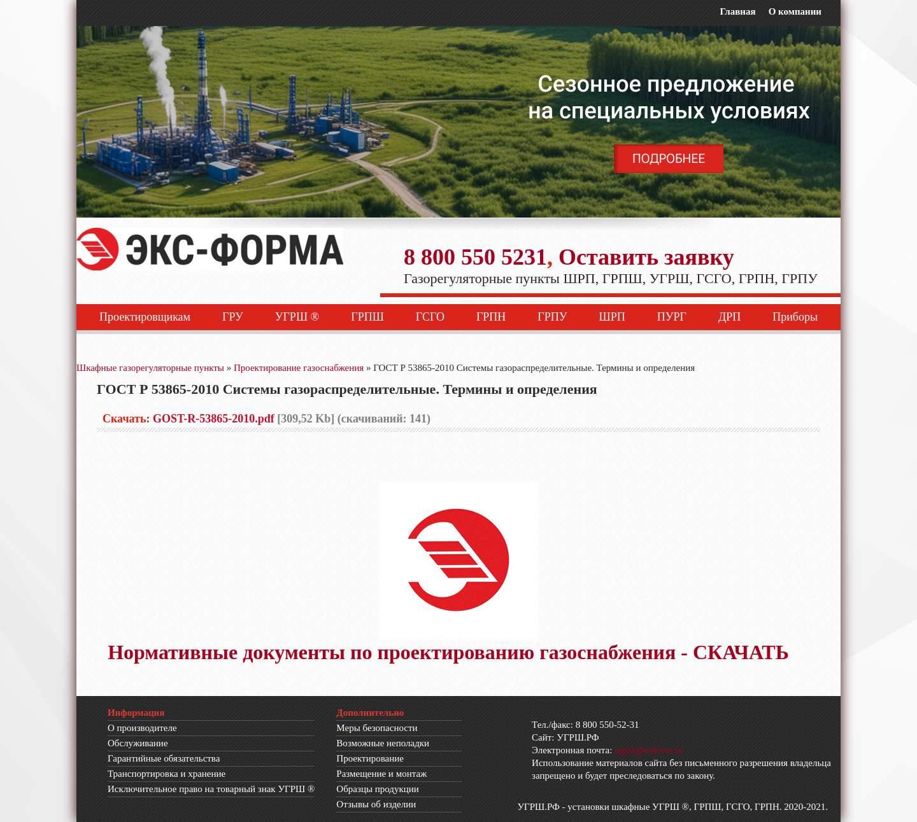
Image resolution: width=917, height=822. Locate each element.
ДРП (729, 316)
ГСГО (430, 316)
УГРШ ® (297, 316)
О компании (795, 11)
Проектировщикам (144, 316)
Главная (737, 11)
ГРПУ (552, 316)
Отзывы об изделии (376, 804)
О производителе (142, 728)
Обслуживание (138, 743)
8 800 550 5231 (475, 257)
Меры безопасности (376, 728)
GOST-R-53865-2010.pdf (213, 418)
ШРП (612, 316)
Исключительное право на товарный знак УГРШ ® (211, 789)
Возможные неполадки (382, 743)
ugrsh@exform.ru (649, 750)
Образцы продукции (377, 789)
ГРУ (232, 316)
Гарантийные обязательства (164, 758)
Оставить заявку (646, 257)
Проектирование (370, 758)
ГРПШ (367, 316)
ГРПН (491, 316)
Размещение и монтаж (381, 774)
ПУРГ (671, 316)
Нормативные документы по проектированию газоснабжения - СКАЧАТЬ (448, 652)
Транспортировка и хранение (166, 774)
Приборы (795, 316)
